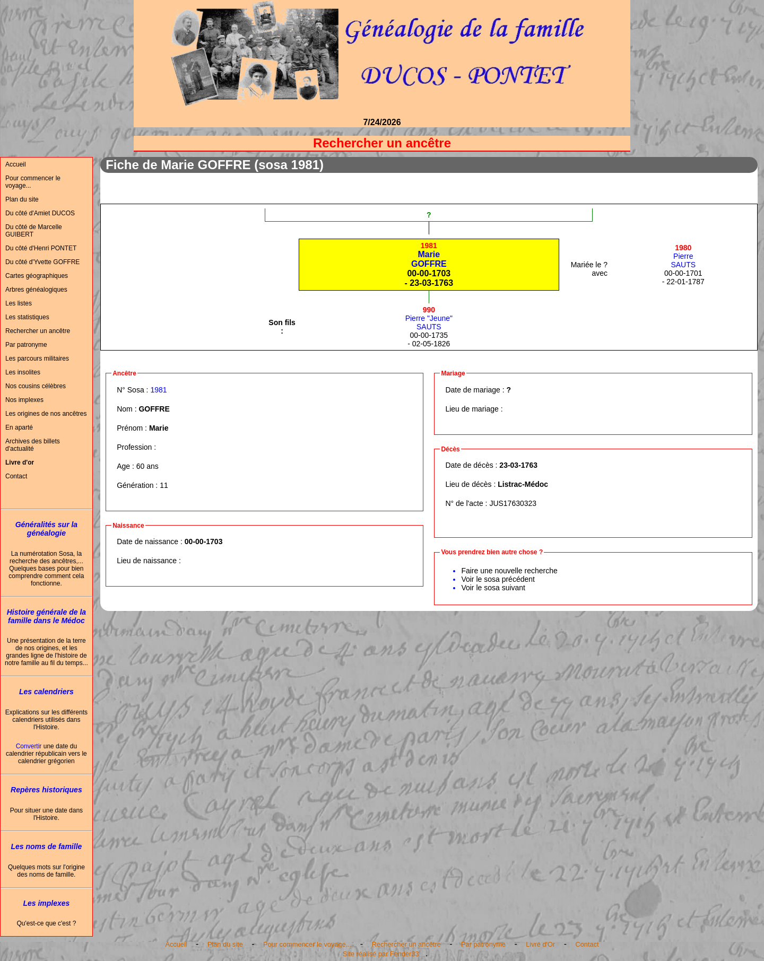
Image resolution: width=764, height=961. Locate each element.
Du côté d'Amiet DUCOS (40, 213)
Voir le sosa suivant (493, 587)
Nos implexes (24, 400)
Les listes (18, 303)
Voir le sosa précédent (498, 579)
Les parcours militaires (37, 358)
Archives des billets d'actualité (32, 445)
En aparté (19, 427)
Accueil (15, 164)
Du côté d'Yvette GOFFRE (42, 262)
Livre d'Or (540, 944)
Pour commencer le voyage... (32, 181)
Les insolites (22, 372)
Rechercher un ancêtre (37, 331)
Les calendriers (46, 691)
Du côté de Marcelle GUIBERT (33, 230)
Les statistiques (27, 317)
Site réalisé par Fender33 (381, 954)
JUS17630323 (512, 503)
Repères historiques (46, 789)
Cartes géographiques (36, 275)
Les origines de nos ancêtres (45, 413)
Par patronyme (26, 344)
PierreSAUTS (683, 256)
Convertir (29, 746)
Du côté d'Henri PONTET (40, 248)
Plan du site (22, 199)
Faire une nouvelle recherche (509, 570)
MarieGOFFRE (429, 254)
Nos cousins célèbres (35, 386)
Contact (16, 476)
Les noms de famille (46, 846)
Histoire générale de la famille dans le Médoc (46, 616)
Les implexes (46, 903)
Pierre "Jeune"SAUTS (429, 318)
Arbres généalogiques (36, 289)
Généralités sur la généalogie (46, 528)
